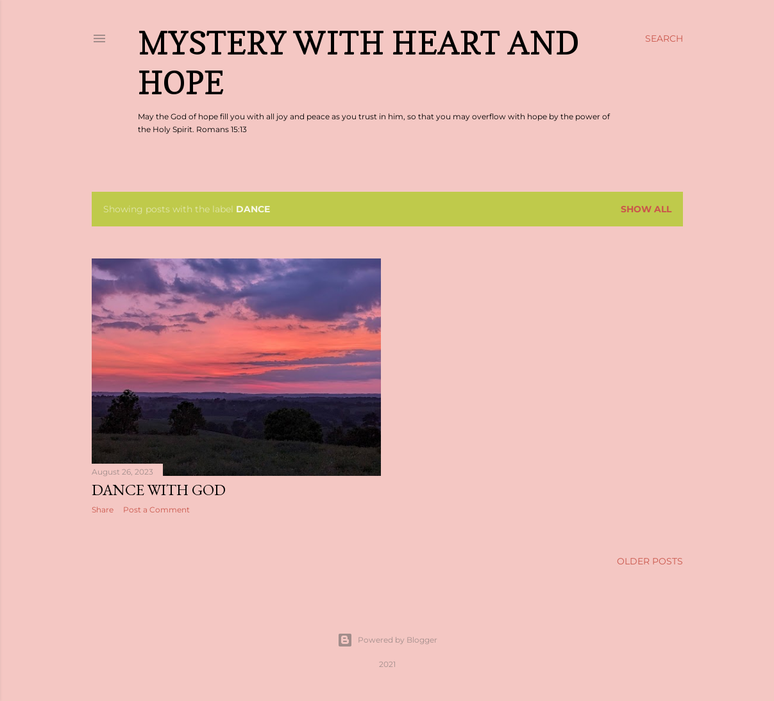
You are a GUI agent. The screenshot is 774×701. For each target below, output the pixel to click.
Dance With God (159, 490)
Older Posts (650, 561)
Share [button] (103, 509)
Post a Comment (156, 509)
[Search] (664, 38)
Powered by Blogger (387, 640)
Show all (646, 209)
